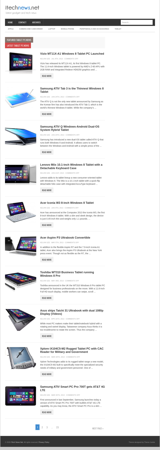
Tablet (118, 29)
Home (10, 22)
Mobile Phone (67, 29)
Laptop (51, 29)
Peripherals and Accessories (94, 29)
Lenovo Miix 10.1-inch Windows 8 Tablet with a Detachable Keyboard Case (71, 166)
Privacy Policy (44, 442)
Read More (47, 75)
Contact (22, 22)
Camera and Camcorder (31, 29)
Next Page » (97, 428)
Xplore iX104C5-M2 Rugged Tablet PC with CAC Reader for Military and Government (72, 350)
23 (57, 427)
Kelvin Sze (45, 59)
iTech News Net (17, 442)
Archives (36, 22)
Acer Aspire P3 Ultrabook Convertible (65, 237)
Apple (11, 29)
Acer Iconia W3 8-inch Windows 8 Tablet (67, 202)
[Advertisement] (98, 9)
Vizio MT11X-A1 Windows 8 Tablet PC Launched (72, 53)
